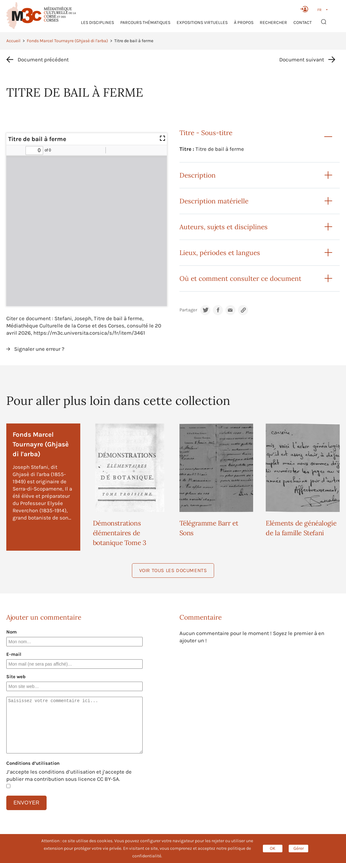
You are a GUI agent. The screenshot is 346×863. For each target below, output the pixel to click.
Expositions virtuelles (202, 22)
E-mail (13, 654)
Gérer (298, 848)
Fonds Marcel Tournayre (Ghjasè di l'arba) (67, 40)
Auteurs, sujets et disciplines (223, 227)
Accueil (13, 40)
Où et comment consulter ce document (240, 278)
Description (197, 175)
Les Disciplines (97, 22)
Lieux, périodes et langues (219, 252)
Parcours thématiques (145, 22)
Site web (16, 676)
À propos (243, 22)
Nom (11, 632)
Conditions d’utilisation (33, 763)
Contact (302, 22)
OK (272, 848)
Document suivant (301, 59)
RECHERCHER (273, 22)
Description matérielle (213, 201)
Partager (188, 310)
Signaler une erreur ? (39, 349)
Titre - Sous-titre (205, 132)
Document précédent (43, 59)
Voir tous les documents (173, 570)
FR (319, 10)
